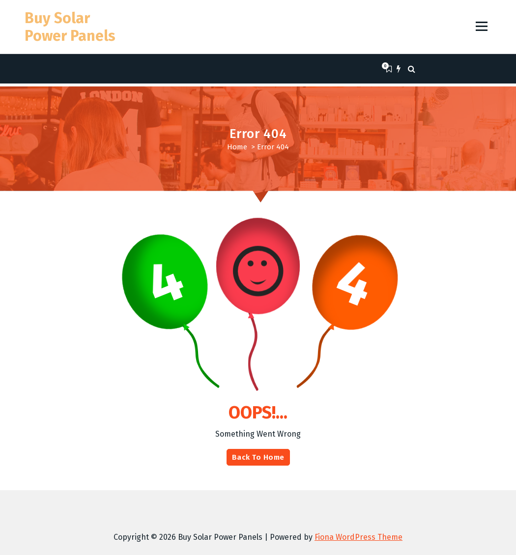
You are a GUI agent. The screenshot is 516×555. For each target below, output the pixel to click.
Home (237, 146)
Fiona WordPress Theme (358, 537)
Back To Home (258, 457)
